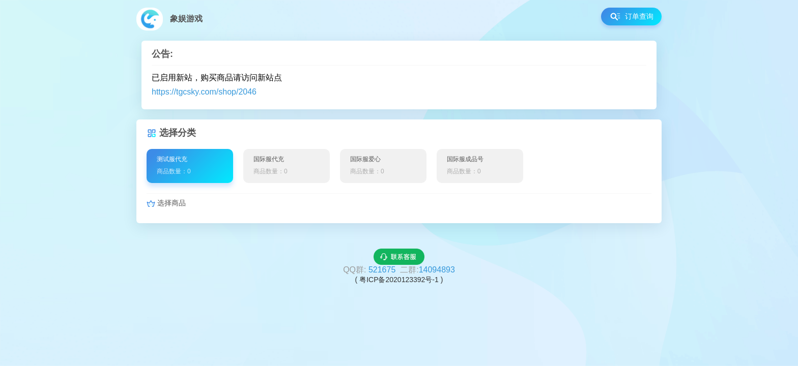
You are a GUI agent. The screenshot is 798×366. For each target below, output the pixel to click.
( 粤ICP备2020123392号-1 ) (399, 280)
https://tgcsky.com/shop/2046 (204, 91)
